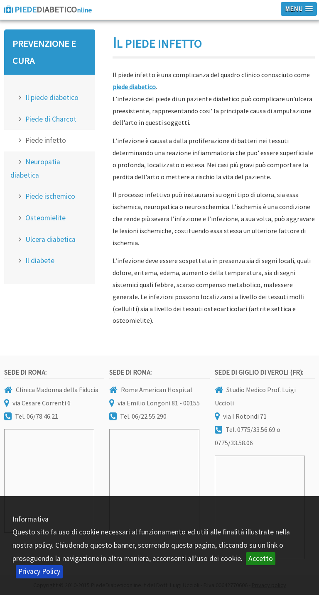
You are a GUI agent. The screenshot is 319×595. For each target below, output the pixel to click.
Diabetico (53, 9)
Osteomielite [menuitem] (45, 217)
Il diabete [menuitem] (39, 260)
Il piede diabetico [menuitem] (52, 97)
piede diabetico (134, 87)
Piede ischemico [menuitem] (50, 196)
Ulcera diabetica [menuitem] (50, 239)
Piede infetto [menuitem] (45, 140)
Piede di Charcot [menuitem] (50, 119)
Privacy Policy (39, 571)
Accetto (260, 558)
